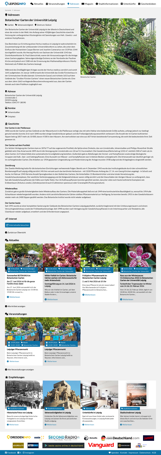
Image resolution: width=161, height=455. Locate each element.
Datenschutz (145, 452)
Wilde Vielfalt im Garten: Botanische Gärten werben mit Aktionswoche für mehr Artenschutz (61, 277)
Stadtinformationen (108, 3)
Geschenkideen (148, 3)
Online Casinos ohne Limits (124, 445)
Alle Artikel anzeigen (16, 306)
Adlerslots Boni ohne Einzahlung (18, 445)
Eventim (39, 438)
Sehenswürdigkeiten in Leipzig (58, 412)
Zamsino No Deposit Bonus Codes (148, 438)
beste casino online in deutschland (63, 445)
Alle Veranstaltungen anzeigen (21, 369)
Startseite (15, 4)
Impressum (133, 452)
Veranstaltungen (57, 3)
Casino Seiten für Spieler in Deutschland (90, 438)
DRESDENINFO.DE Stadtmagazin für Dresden (19, 437)
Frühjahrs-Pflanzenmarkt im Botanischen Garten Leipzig (94, 276)
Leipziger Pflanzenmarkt (17, 349)
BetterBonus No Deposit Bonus (33, 445)
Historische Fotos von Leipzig (19, 412)
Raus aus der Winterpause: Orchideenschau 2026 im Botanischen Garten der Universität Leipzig (136, 277)
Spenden (115, 452)
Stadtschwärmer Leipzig (130, 412)
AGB (154, 452)
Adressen (74, 3)
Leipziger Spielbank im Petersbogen (120, 438)
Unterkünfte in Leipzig (92, 412)
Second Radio (64, 438)
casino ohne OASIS (101, 445)
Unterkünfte (129, 3)
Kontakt (123, 452)
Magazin (89, 3)
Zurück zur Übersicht (17, 232)
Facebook (11, 452)
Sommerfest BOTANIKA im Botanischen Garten (18, 276)
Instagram (29, 452)
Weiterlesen (14, 297)
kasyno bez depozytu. (141, 445)
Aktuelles (38, 3)
